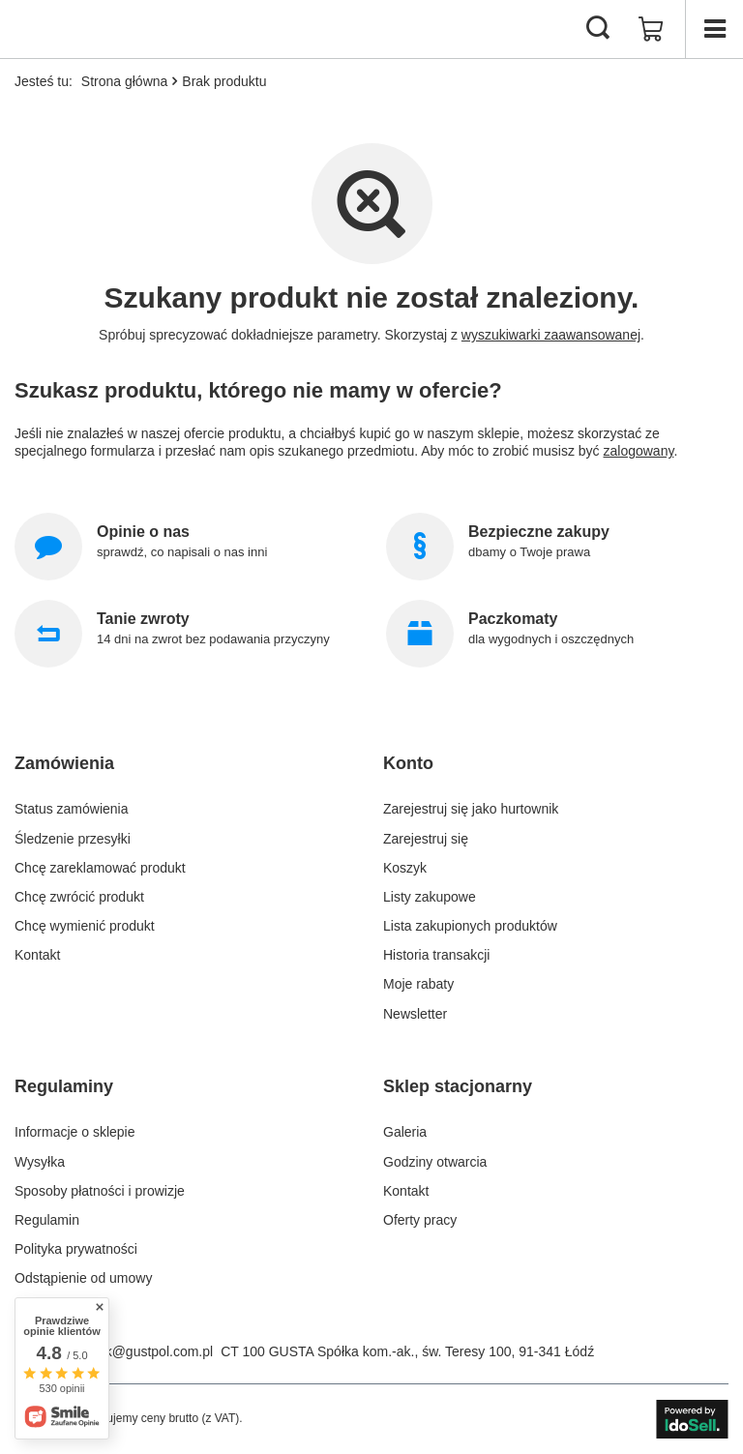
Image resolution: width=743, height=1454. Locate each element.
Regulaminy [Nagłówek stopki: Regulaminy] (64, 1086)
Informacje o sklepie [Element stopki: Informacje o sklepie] (75, 1132)
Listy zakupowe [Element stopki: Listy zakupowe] (429, 897)
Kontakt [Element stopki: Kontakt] (37, 955)
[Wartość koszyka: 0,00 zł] (651, 29)
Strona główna (124, 81)
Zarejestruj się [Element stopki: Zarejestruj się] (425, 838)
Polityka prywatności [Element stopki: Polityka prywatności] (76, 1249)
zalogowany (639, 451)
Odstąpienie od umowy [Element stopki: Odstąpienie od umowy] (83, 1278)
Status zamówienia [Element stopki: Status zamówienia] (72, 808)
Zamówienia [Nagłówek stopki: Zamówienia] (64, 763)
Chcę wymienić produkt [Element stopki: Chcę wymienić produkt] (85, 926)
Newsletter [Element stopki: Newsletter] (415, 1014)
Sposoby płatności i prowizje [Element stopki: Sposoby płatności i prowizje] (100, 1191)
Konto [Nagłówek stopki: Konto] (408, 763)
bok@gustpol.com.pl (151, 1351)
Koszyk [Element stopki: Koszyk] (405, 867)
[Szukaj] (598, 29)
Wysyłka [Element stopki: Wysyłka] (40, 1162)
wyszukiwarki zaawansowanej (550, 334)
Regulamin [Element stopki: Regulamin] (47, 1220)
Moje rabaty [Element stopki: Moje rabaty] (418, 984)
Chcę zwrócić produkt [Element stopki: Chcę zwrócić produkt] (79, 897)
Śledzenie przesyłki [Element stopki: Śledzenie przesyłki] (73, 838)
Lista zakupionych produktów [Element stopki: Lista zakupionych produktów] (470, 926)
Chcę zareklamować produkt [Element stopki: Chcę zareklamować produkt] (100, 867)
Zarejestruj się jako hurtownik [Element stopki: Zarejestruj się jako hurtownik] (470, 808)
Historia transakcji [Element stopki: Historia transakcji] (436, 955)
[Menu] (714, 29)
